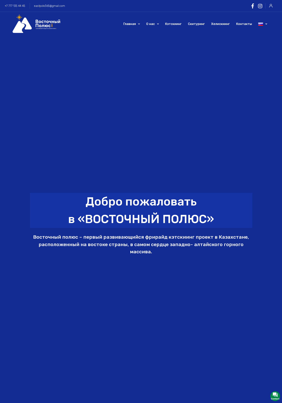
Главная (129, 24)
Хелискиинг (220, 24)
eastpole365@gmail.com (49, 6)
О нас (150, 24)
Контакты (244, 24)
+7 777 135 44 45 (15, 6)
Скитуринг (196, 24)
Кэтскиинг (173, 24)
